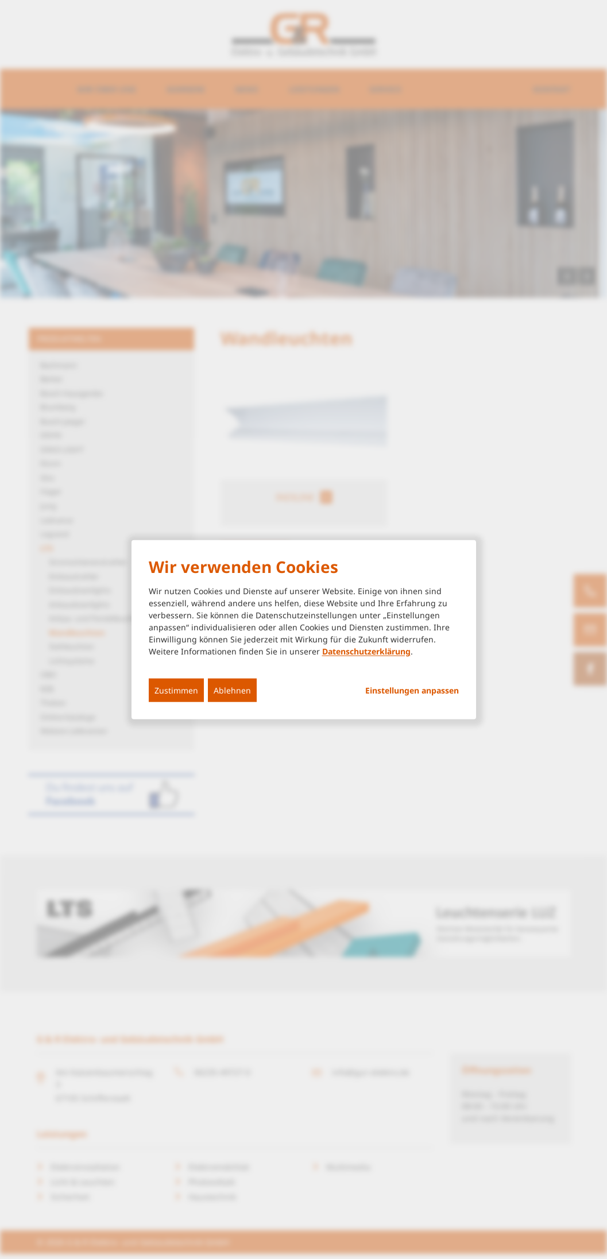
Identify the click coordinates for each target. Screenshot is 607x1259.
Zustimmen (176, 690)
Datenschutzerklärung (366, 651)
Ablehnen (232, 690)
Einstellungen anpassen (412, 690)
